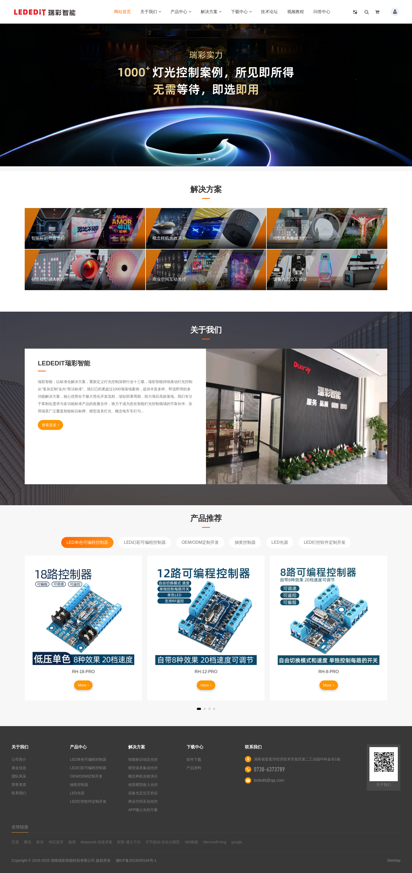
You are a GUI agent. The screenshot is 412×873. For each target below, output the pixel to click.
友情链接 (20, 827)
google (236, 842)
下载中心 (241, 11)
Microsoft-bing (214, 842)
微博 (72, 842)
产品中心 (181, 11)
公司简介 (19, 759)
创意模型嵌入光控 (143, 784)
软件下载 (194, 759)
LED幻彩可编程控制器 (145, 542)
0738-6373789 (269, 769)
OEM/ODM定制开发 (200, 542)
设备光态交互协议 (143, 793)
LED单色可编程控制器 (87, 542)
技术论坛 (269, 11)
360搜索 (191, 842)
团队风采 (19, 776)
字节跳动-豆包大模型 (163, 842)
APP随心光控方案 (143, 810)
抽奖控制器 (245, 542)
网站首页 (122, 11)
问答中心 (321, 11)
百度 (15, 842)
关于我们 (150, 11)
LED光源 (279, 542)
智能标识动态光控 (143, 759)
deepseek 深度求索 (96, 842)
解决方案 (211, 11)
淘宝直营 (56, 842)
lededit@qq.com (269, 780)
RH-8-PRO (328, 671)
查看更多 (50, 425)
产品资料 (194, 768)
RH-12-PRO (206, 671)
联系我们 (19, 793)
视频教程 (295, 11)
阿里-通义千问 (129, 842)
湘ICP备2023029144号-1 (136, 860)
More (83, 685)
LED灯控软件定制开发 (325, 542)
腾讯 (27, 842)
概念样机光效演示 (143, 776)
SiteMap (393, 860)
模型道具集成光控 (143, 768)
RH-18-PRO (83, 671)
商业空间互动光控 (143, 801)
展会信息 (19, 768)
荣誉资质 (19, 784)
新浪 (40, 842)
